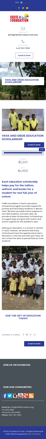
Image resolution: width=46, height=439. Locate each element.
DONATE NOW (24, 55)
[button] (27, 3)
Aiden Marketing (33, 434)
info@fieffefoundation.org (23, 35)
